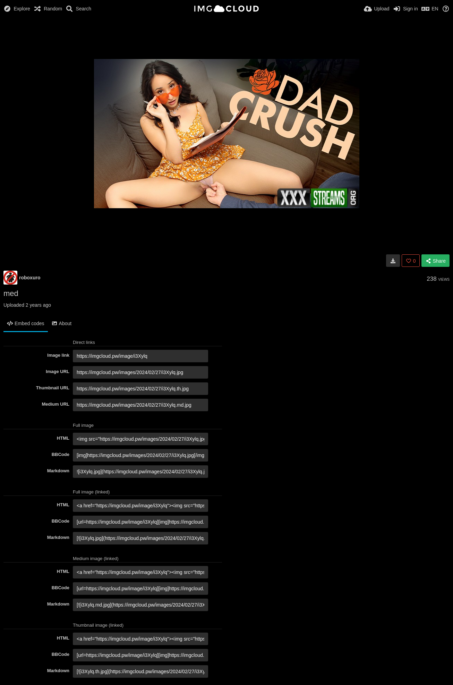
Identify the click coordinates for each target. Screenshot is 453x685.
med (10, 293)
